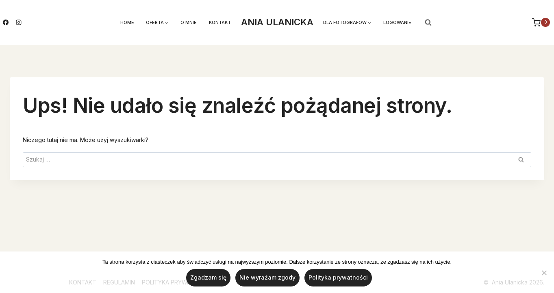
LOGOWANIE (397, 22)
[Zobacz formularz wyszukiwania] (428, 22)
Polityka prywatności (338, 277)
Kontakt (220, 22)
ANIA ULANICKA (277, 22)
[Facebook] (5, 22)
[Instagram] (18, 22)
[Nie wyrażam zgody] (544, 273)
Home (127, 22)
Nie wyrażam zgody (267, 277)
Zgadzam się (208, 277)
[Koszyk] (542, 22)
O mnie (188, 22)
